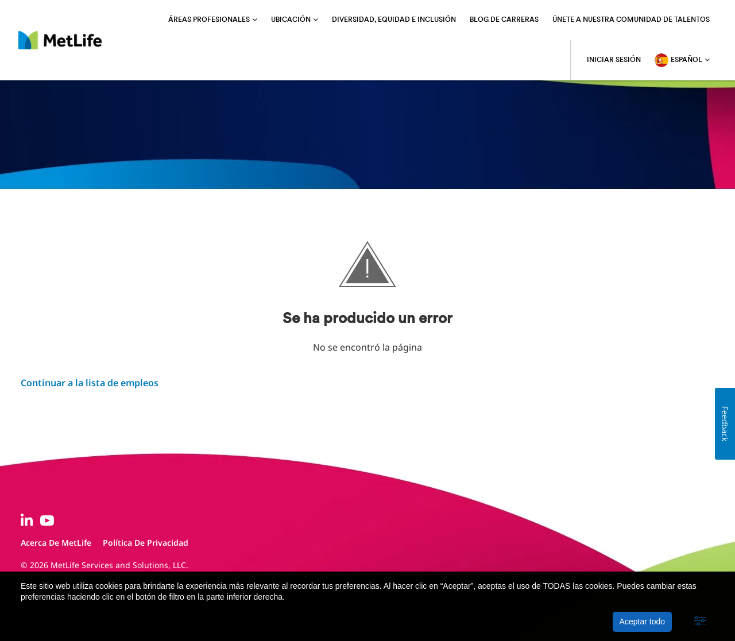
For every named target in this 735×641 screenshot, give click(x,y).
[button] (700, 621)
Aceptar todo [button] (642, 621)
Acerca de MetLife (56, 542)
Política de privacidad (145, 542)
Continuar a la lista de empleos (89, 382)
